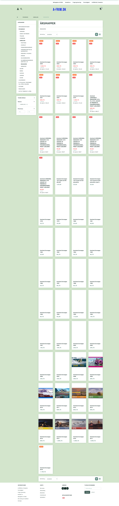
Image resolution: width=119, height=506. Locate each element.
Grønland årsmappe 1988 (78, 282)
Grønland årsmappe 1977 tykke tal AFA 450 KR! (62, 180)
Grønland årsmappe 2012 (78, 406)
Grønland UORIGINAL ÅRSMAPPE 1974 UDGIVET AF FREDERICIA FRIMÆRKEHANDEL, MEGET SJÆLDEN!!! (45, 142)
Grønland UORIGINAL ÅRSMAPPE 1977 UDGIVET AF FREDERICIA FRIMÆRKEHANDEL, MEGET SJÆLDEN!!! (95, 142)
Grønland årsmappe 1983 (62, 251)
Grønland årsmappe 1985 (95, 251)
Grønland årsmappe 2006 (45, 375)
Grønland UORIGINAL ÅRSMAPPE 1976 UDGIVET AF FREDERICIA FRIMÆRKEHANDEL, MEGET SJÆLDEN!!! (78, 142)
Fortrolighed (86, 2)
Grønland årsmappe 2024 (62, 62)
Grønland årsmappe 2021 (45, 96)
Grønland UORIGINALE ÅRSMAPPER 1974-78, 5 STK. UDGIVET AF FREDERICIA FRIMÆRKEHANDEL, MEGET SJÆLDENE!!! (95, 101)
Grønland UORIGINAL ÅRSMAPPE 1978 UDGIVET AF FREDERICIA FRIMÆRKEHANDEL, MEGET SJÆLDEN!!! (45, 183)
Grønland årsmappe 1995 (78, 313)
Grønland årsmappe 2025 (45, 62)
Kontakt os (67, 2)
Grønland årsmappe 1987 (62, 282)
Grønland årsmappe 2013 (95, 406)
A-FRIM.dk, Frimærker (97, 2)
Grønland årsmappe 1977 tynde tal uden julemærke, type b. (95, 180)
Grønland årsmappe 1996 (95, 313)
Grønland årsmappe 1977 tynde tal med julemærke (78, 180)
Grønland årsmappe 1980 (78, 220)
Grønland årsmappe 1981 (95, 220)
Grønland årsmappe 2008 (78, 375)
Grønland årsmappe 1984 (78, 251)
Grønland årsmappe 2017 (95, 437)
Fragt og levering (77, 2)
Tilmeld (87, 492)
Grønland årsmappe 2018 (45, 468)
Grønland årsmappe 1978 (45, 220)
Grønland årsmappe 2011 (62, 406)
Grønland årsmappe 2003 (78, 344)
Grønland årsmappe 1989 (95, 282)
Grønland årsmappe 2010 (45, 406)
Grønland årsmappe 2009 (95, 375)
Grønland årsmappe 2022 (95, 62)
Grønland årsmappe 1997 (45, 344)
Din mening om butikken (23, 498)
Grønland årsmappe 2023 (78, 62)
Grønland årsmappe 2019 (78, 96)
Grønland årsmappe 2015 (62, 437)
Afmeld (92, 492)
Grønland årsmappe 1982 (45, 251)
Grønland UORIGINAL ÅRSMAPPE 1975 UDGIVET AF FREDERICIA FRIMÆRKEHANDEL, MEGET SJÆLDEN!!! (62, 142)
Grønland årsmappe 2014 (45, 437)
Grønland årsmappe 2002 (62, 344)
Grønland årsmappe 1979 (62, 220)
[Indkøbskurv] (101, 9)
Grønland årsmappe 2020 (62, 96)
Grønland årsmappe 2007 (62, 375)
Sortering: (42, 34)
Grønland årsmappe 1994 (62, 313)
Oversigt (19, 500)
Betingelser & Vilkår (58, 2)
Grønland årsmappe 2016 (78, 437)
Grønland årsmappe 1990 (45, 313)
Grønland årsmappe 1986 (45, 282)
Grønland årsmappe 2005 (95, 344)
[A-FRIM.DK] (59, 9)
